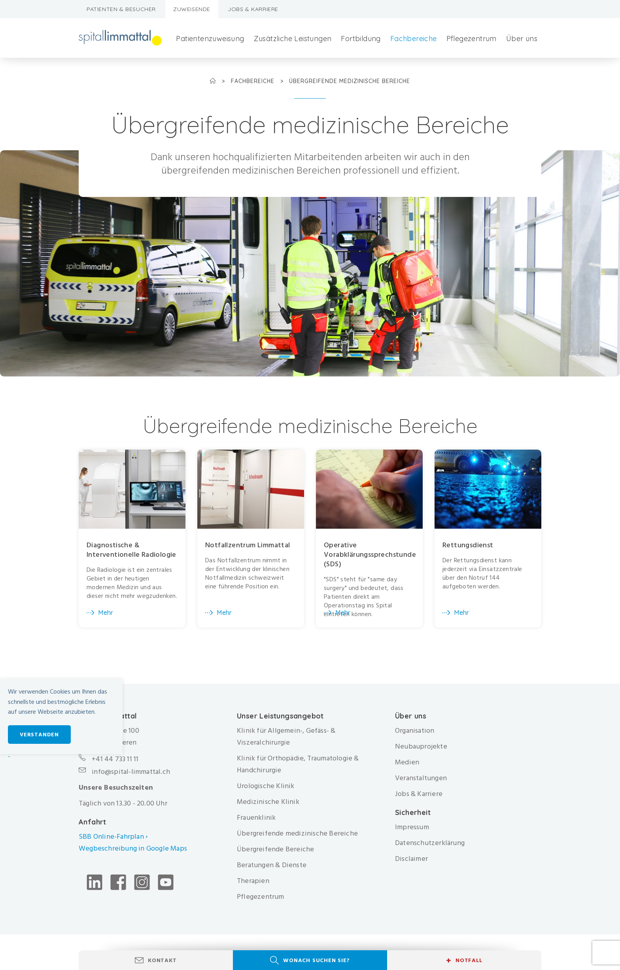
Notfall (464, 960)
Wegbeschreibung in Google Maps (134, 848)
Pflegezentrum (471, 38)
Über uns (521, 38)
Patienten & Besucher (121, 9)
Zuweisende (191, 9)
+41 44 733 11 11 (115, 759)
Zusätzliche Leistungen (293, 38)
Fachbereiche (413, 38)
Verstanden (39, 734)
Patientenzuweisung (210, 38)
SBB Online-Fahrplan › (113, 836)
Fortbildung (360, 38)
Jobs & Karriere (253, 9)
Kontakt (162, 960)
